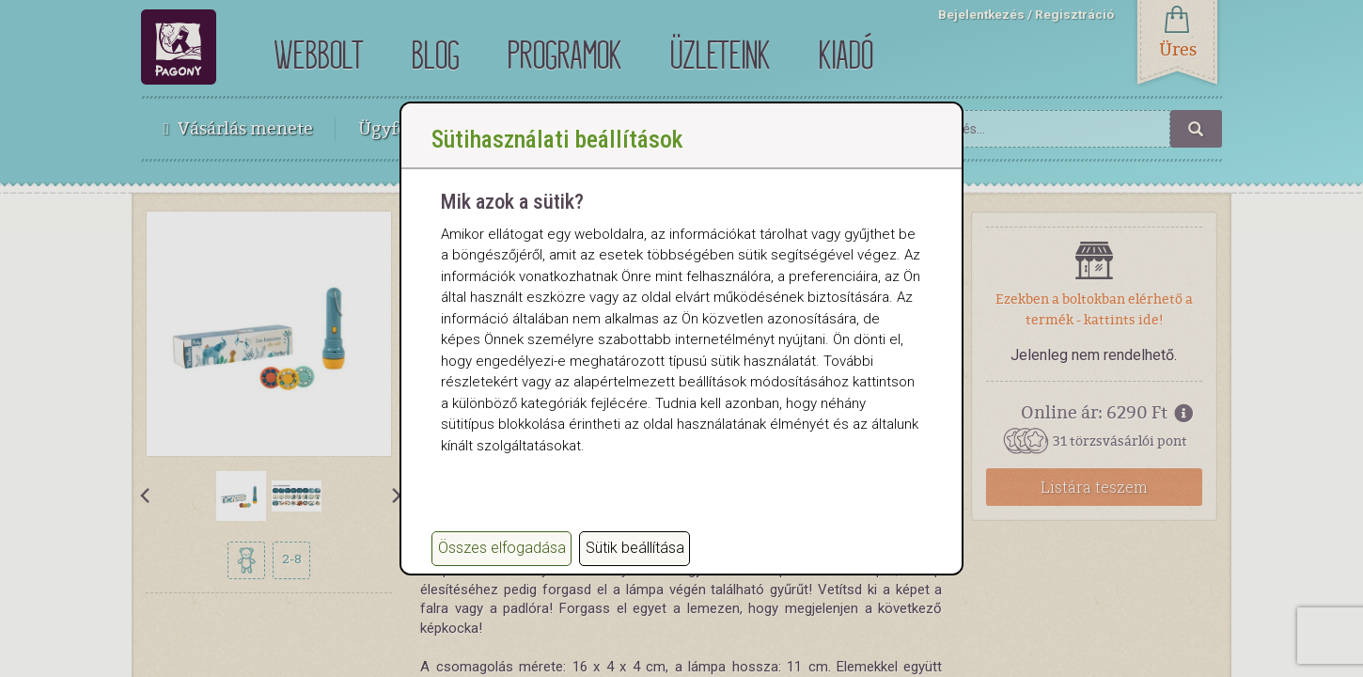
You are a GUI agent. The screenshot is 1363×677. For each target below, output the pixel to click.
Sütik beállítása (635, 548)
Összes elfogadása (502, 548)
